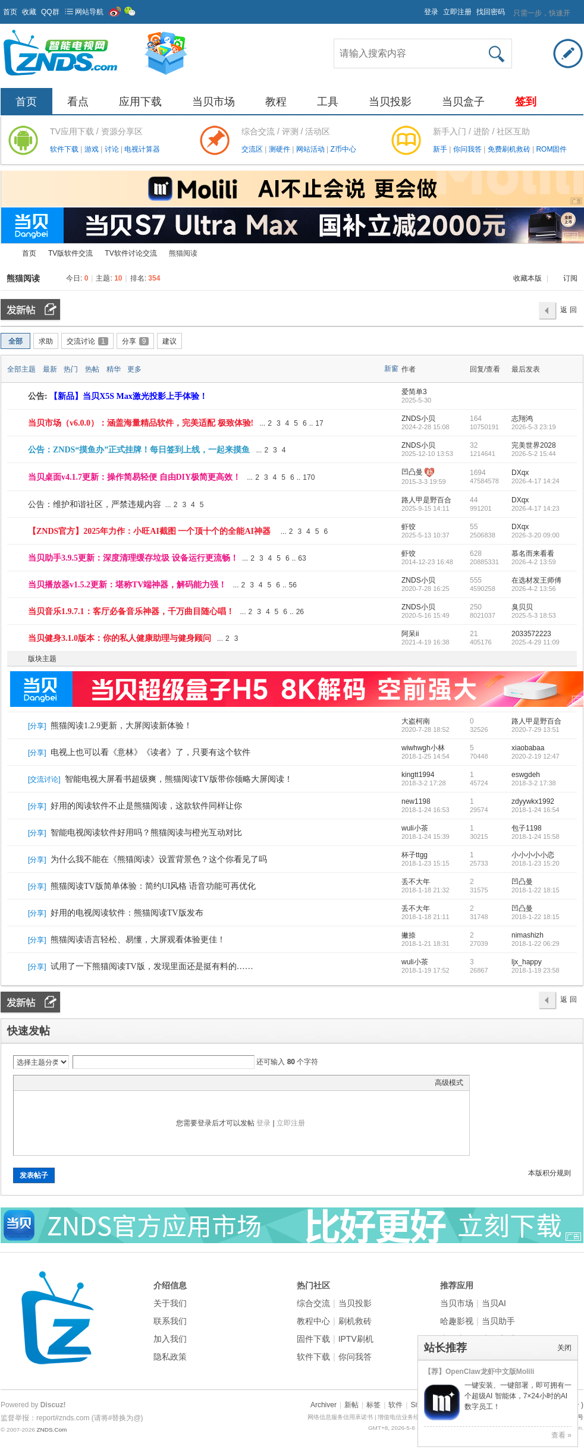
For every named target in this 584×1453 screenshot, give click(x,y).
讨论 (113, 149)
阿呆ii (410, 634)
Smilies (109, 1083)
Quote (79, 1083)
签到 (525, 102)
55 (474, 527)
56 (293, 585)
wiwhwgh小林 (423, 748)
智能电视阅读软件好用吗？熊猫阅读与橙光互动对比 (146, 832)
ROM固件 (551, 149)
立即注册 (457, 12)
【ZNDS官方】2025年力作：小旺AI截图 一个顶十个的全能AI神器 (149, 531)
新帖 (351, 1405)
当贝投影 (390, 102)
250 (476, 607)
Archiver (323, 1405)
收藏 (29, 12)
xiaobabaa (527, 748)
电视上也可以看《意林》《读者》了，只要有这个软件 (150, 752)
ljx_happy (526, 962)
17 (319, 423)
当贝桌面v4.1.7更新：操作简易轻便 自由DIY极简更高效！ (134, 477)
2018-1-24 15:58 (535, 836)
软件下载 (65, 149)
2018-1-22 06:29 (535, 943)
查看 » (561, 1435)
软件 (395, 1405)
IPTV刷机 (355, 1339)
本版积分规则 (549, 1173)
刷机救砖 (355, 1321)
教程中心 (313, 1321)
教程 (276, 102)
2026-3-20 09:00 (535, 535)
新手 (441, 149)
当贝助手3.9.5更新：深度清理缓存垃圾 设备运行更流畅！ (133, 557)
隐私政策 (170, 1356)
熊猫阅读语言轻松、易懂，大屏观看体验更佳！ (138, 939)
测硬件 (280, 149)
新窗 (391, 368)
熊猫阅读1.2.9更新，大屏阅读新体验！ (121, 725)
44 (474, 500)
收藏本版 (528, 278)
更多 (134, 369)
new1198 (416, 801)
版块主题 (42, 659)
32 (474, 445)
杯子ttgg (414, 855)
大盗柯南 (415, 721)
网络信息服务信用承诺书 (340, 1417)
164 (476, 418)
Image (49, 1083)
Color (34, 1083)
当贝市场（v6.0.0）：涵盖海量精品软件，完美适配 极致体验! (140, 423)
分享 (135, 341)
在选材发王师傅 (536, 580)
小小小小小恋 (532, 855)
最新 (50, 369)
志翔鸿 (522, 418)
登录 (431, 12)
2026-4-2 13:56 (533, 588)
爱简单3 (414, 392)
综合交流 (313, 1303)
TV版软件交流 (70, 253)
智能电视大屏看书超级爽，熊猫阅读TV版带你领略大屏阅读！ (179, 779)
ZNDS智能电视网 (5, 253)
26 (300, 612)
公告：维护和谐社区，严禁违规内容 (94, 504)
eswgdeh (525, 774)
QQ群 (50, 12)
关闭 (564, 1348)
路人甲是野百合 (426, 500)
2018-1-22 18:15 (535, 890)
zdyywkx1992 (532, 801)
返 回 (568, 310)
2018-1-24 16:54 (535, 809)
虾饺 (408, 527)
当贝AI (494, 1303)
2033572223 (531, 634)
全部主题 (21, 369)
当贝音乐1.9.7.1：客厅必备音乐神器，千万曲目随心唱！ (131, 611)
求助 (46, 341)
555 (476, 580)
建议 (169, 341)
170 (309, 477)
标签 (373, 1405)
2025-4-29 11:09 (535, 642)
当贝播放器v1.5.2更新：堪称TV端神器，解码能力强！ (127, 584)
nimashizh (527, 935)
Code (94, 1083)
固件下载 (313, 1339)
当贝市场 (213, 102)
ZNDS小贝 (418, 418)
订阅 (570, 278)
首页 (10, 12)
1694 (478, 472)
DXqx (520, 472)
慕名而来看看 (532, 553)
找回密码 (490, 12)
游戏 (92, 149)
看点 (78, 102)
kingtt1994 (417, 774)
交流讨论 (87, 341)
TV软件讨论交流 (130, 253)
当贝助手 (498, 1321)
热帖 (92, 369)
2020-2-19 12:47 (535, 756)
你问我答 (468, 149)
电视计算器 (142, 149)
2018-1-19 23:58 (535, 970)
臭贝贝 (522, 607)
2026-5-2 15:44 (533, 453)
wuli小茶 (414, 828)
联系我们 (170, 1321)
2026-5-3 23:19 (533, 426)
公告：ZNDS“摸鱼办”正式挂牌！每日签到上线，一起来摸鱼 (139, 449)
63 (302, 558)
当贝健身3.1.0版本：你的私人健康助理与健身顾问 (119, 638)
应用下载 (140, 102)
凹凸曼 (412, 472)
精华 (113, 369)
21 (474, 634)
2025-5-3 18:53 (533, 615)
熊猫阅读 (23, 278)
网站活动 (311, 149)
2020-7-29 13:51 (535, 729)
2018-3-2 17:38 (533, 783)
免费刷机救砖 (510, 149)
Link (64, 1083)
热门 (71, 369)
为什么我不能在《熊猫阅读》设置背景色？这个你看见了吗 (159, 859)
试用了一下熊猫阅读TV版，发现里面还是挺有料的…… (152, 966)
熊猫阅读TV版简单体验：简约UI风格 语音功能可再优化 (153, 886)
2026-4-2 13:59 (533, 561)
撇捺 (408, 935)
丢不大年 (415, 882)
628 (476, 553)
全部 (15, 341)
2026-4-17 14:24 (535, 481)
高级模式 (449, 1082)
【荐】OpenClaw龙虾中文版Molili (479, 1371)
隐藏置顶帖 (391, 423)
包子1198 (526, 828)
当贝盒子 (463, 102)
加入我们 (170, 1339)
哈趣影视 (456, 1321)
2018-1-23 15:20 (535, 863)
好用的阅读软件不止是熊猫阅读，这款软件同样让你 (146, 805)
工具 (327, 102)
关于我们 (170, 1303)
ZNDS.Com (51, 1429)
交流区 (252, 149)
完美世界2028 (533, 445)
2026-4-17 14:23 (535, 508)
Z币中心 (343, 149)
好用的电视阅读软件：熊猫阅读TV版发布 (127, 912)
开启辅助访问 (419, 8)
